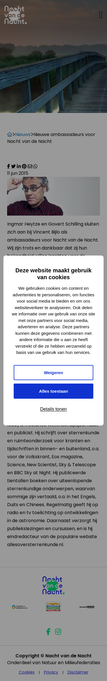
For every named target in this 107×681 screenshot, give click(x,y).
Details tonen (53, 409)
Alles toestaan (53, 391)
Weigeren (53, 372)
